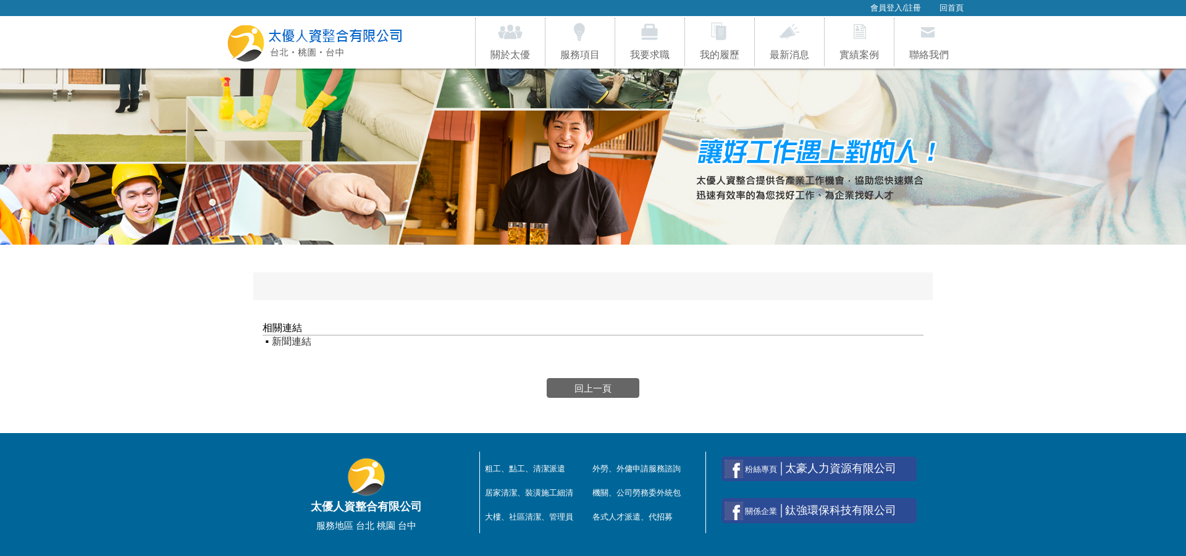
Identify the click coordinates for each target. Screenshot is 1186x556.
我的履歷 (719, 40)
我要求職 (650, 40)
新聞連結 (291, 341)
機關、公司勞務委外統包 (636, 492)
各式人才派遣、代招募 (632, 516)
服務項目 (580, 40)
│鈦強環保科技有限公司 (810, 511)
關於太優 (510, 40)
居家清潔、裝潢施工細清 (529, 492)
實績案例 (859, 40)
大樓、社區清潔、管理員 (529, 516)
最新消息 (789, 40)
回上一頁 (593, 387)
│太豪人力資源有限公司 (810, 469)
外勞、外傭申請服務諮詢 (636, 468)
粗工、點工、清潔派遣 (525, 468)
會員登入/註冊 (895, 7)
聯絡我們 (929, 40)
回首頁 (952, 7)
